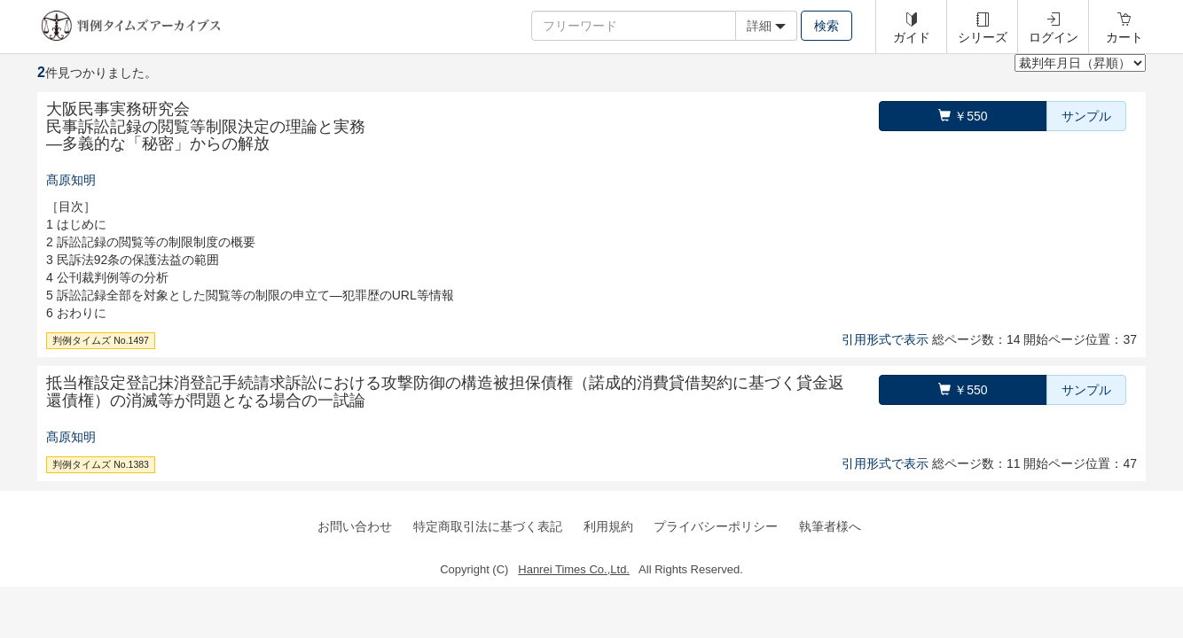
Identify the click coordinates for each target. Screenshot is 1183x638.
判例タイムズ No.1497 (100, 340)
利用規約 (608, 526)
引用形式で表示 (885, 339)
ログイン (1053, 37)
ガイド (911, 37)
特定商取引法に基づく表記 (487, 526)
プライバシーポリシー (716, 526)
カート (1124, 37)
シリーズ (982, 37)
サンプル (1086, 116)
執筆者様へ (830, 526)
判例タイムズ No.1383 (100, 464)
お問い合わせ (354, 526)
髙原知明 (71, 180)
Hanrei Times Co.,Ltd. (574, 569)
